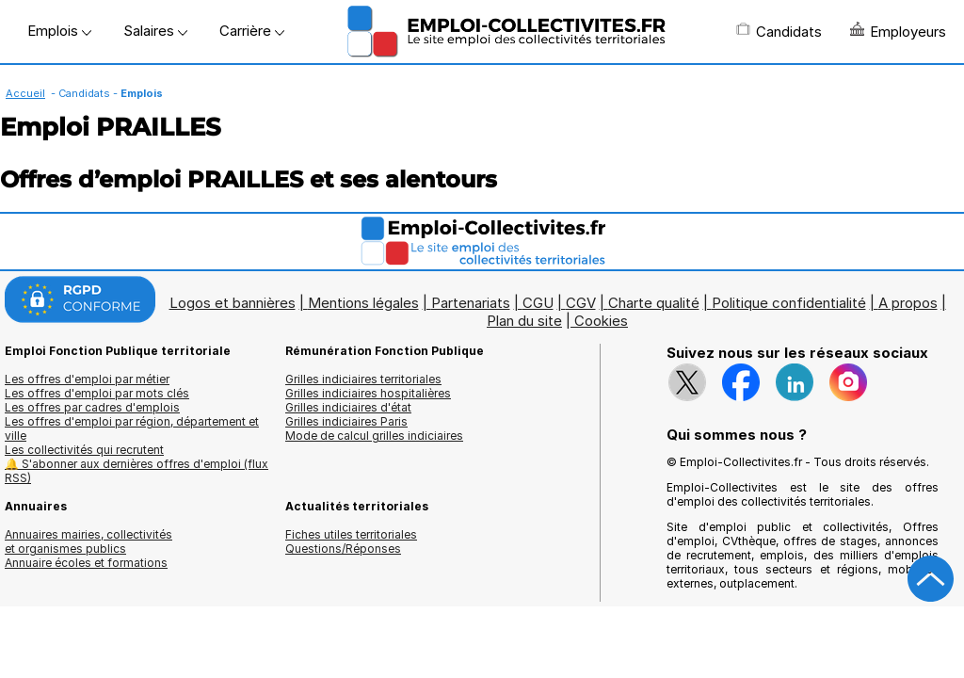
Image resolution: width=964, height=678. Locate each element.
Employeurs (898, 31)
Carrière (251, 31)
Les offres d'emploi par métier (87, 379)
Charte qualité (653, 303)
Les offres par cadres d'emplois (92, 407)
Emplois (59, 31)
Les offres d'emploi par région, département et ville (132, 428)
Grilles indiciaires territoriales (363, 379)
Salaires (155, 31)
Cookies (601, 321)
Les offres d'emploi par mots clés (97, 393)
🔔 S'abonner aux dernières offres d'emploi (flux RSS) (136, 471)
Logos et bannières (232, 303)
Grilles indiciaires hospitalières (368, 393)
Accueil (25, 93)
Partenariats (470, 303)
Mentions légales (363, 303)
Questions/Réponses (343, 548)
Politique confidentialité (789, 303)
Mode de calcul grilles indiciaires (374, 435)
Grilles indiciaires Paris (346, 421)
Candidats (779, 31)
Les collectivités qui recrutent (84, 450)
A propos (908, 303)
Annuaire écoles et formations (86, 563)
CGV (581, 303)
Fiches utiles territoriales (351, 534)
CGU (538, 303)
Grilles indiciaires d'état (348, 407)
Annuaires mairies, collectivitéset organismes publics (88, 541)
